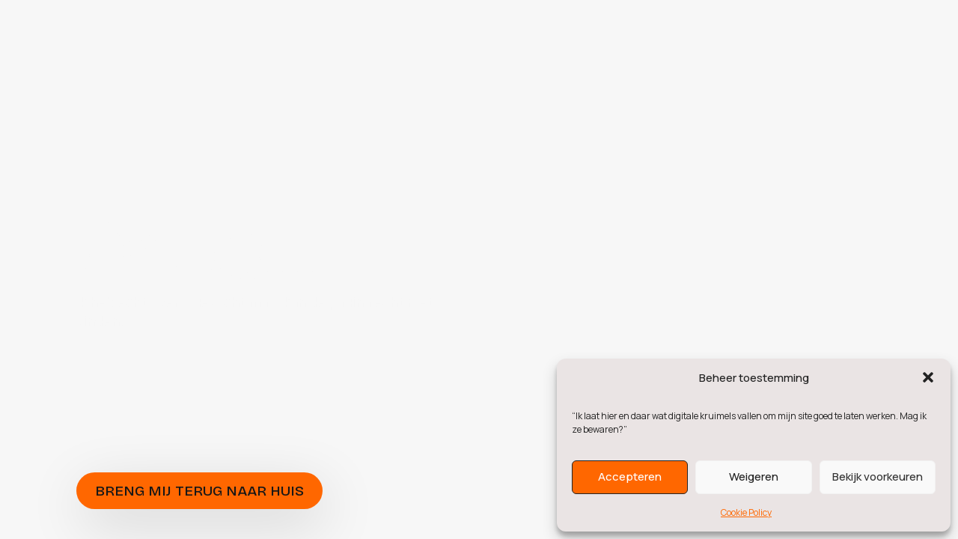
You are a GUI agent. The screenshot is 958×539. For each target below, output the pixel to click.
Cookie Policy (746, 512)
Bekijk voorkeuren (877, 476)
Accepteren (630, 476)
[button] (928, 377)
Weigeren (753, 476)
